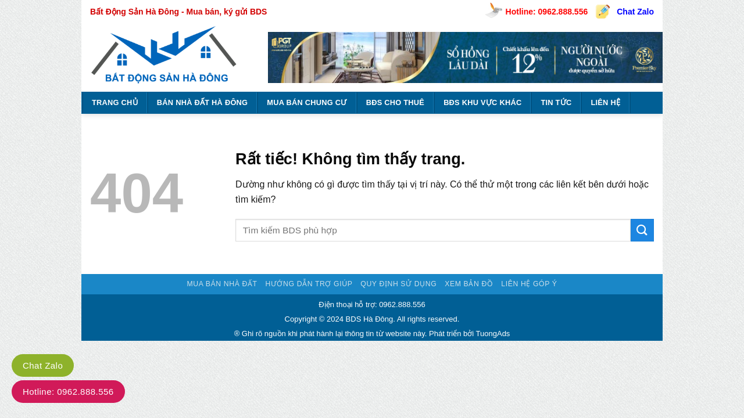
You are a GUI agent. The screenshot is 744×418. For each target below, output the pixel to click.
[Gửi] (642, 230)
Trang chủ (115, 102)
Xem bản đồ (469, 284)
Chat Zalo (635, 11)
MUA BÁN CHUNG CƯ (306, 102)
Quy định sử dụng (398, 284)
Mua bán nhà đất (222, 284)
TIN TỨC (556, 102)
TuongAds (493, 333)
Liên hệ (605, 102)
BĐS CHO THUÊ (395, 102)
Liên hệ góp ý (529, 284)
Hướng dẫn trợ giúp (308, 284)
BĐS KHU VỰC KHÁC (482, 102)
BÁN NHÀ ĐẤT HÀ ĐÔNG (202, 102)
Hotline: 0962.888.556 (547, 11)
